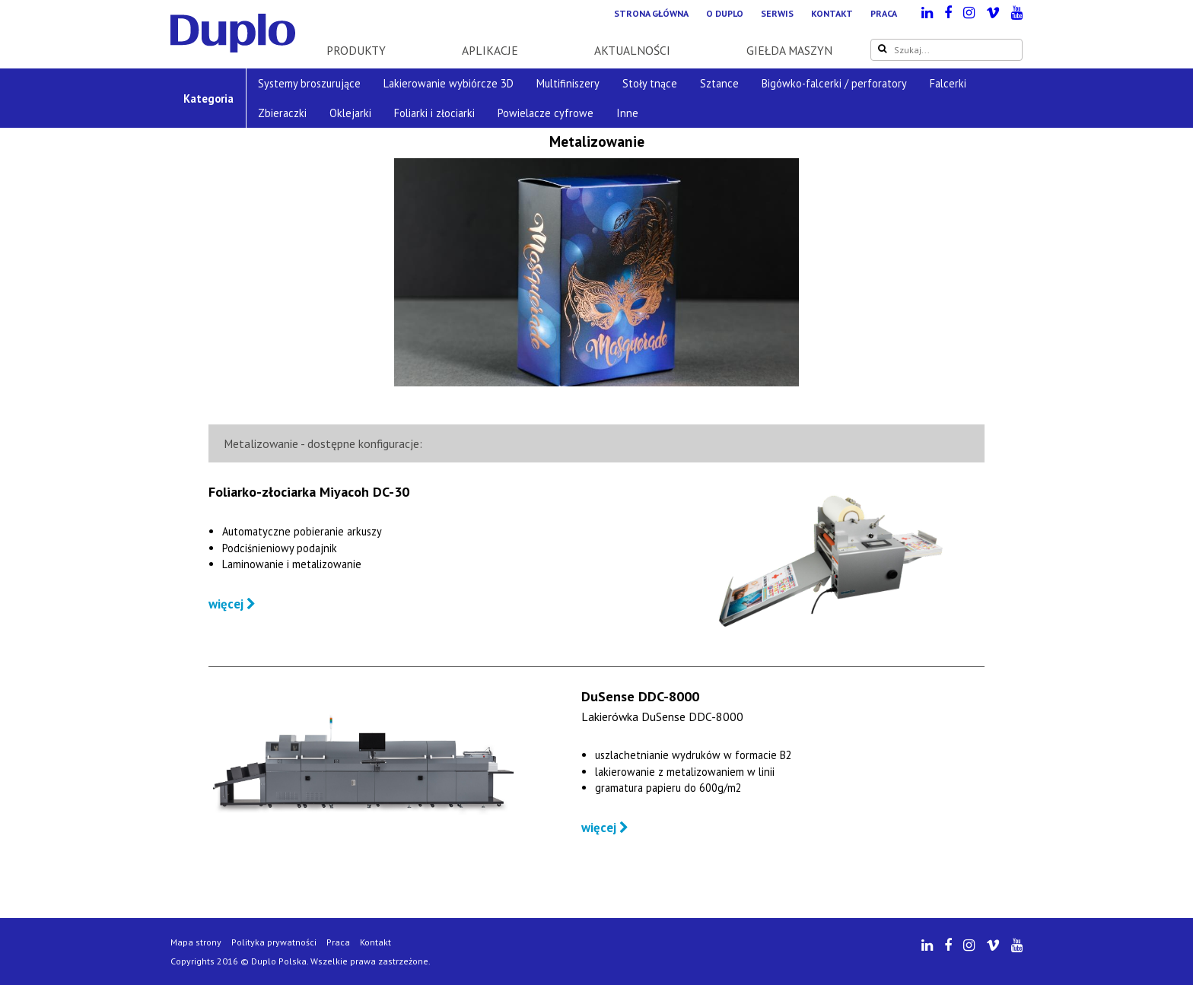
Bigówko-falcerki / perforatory (834, 83)
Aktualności (632, 50)
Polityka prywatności (274, 942)
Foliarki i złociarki (434, 113)
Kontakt (832, 13)
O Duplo (724, 13)
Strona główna (651, 13)
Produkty (356, 50)
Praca (883, 13)
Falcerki (948, 83)
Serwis (777, 13)
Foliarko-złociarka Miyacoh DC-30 (308, 491)
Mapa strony (195, 942)
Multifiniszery (568, 83)
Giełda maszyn (789, 50)
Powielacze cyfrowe (545, 113)
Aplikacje (490, 50)
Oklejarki (350, 113)
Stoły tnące (649, 83)
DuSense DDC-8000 (640, 696)
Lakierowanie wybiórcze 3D (448, 83)
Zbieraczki (282, 113)
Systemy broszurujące (309, 83)
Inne (627, 113)
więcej (232, 604)
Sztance (719, 83)
